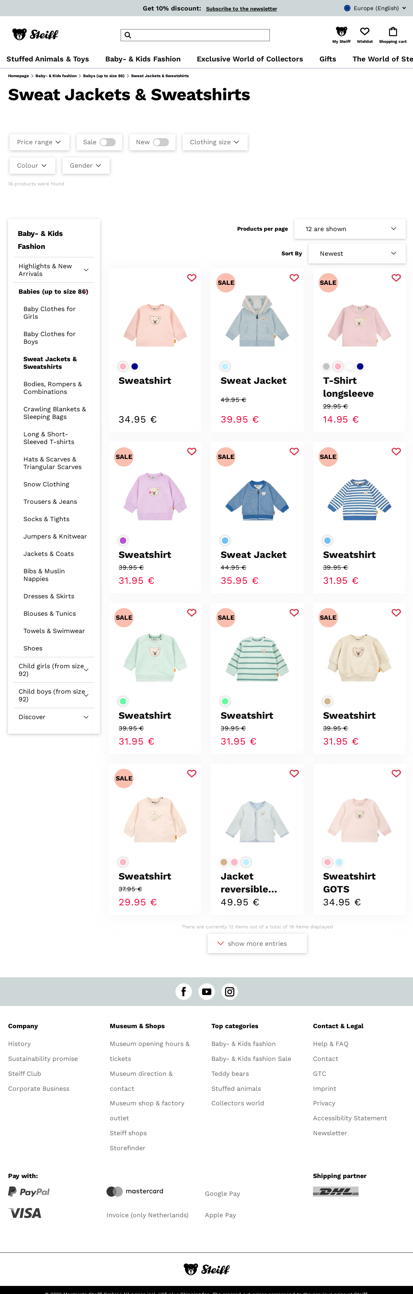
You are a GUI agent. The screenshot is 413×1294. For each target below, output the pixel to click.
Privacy (324, 1103)
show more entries (257, 943)
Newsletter (330, 1133)
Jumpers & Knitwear (55, 536)
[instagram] (229, 991)
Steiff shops (128, 1133)
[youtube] (206, 991)
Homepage (18, 76)
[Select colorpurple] (123, 540)
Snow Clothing (46, 484)
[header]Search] (195, 35)
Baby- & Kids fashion (56, 76)
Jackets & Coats (48, 554)
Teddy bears (230, 1073)
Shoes (32, 648)
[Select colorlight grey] (326, 366)
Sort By (292, 253)
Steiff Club (24, 1073)
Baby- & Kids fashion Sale (251, 1059)
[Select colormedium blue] (225, 540)
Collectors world (237, 1103)
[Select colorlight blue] (225, 366)
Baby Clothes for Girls (49, 312)
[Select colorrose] (123, 366)
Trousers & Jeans (50, 501)
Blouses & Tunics (49, 613)
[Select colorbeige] (327, 701)
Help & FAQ (330, 1044)
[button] (341, 35)
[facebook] (183, 991)
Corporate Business (38, 1088)
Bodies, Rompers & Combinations (52, 388)
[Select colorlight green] (123, 701)
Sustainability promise (43, 1059)
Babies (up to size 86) (53, 291)
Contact (325, 1059)
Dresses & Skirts (48, 596)
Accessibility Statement (350, 1118)
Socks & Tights (46, 519)
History (19, 1044)
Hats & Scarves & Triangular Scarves (52, 463)
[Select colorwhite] (349, 366)
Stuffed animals (236, 1088)
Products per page (262, 228)
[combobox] (363, 8)
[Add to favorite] (191, 278)
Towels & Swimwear (54, 631)
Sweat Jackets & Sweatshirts (50, 362)
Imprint (324, 1088)
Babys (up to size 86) (104, 76)
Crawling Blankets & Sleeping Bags (54, 413)
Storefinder (128, 1148)
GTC (319, 1073)
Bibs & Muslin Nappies (44, 575)
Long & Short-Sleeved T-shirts (48, 438)
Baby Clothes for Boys (49, 337)
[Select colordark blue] (134, 366)
